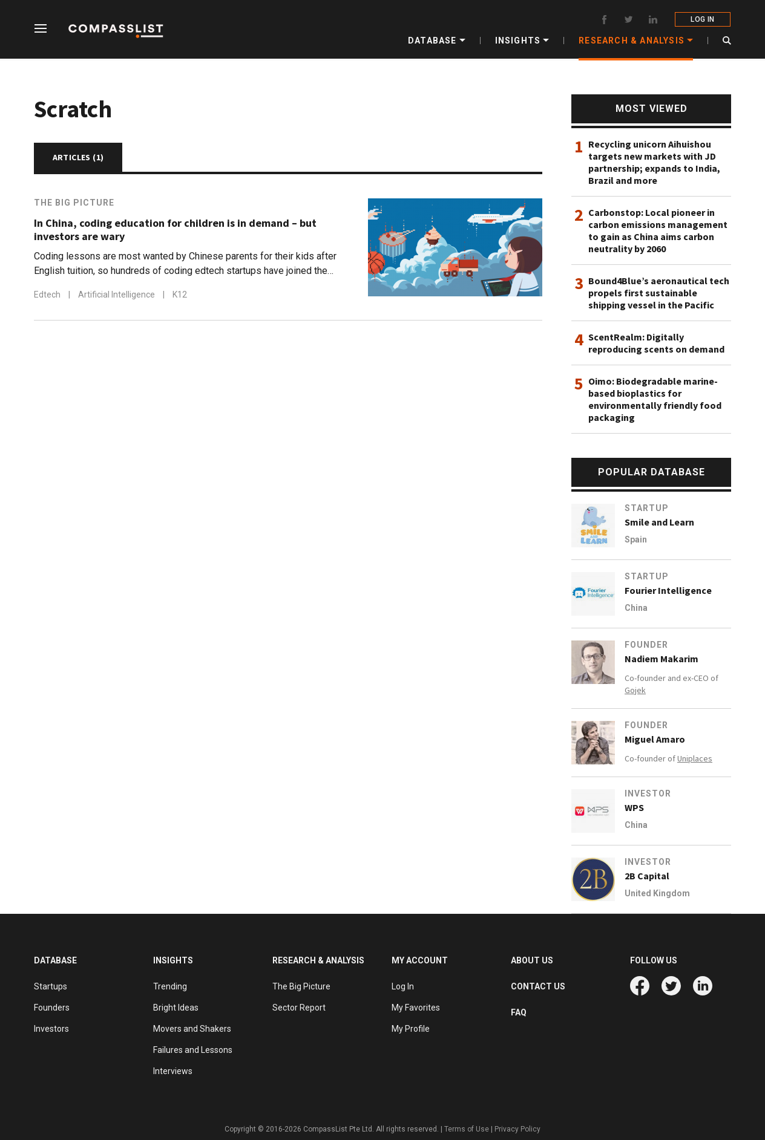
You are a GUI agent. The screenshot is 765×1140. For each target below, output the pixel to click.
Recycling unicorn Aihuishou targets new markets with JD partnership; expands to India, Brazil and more (654, 162)
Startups (50, 986)
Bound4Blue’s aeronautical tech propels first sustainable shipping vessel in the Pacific (658, 293)
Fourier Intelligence (668, 590)
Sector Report (299, 1007)
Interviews (172, 1071)
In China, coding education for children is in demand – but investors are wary (175, 230)
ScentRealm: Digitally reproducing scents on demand (656, 343)
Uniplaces (694, 758)
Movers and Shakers (192, 1029)
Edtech (48, 294)
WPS (634, 807)
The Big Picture (74, 202)
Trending (170, 986)
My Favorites (416, 1007)
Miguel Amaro (655, 739)
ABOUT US (532, 960)
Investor (648, 793)
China (636, 608)
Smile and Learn (659, 522)
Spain (636, 539)
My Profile (411, 1029)
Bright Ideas (176, 1007)
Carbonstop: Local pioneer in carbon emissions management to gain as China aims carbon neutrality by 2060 (657, 230)
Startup (647, 508)
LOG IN (703, 19)
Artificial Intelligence (117, 294)
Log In (403, 986)
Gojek (635, 690)
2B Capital (647, 876)
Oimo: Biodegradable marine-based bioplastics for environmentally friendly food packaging (654, 399)
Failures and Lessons (192, 1050)
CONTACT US (538, 986)
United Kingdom (657, 893)
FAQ (519, 1012)
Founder (646, 644)
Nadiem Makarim (661, 659)
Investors (51, 1029)
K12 (179, 294)
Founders (52, 1007)
